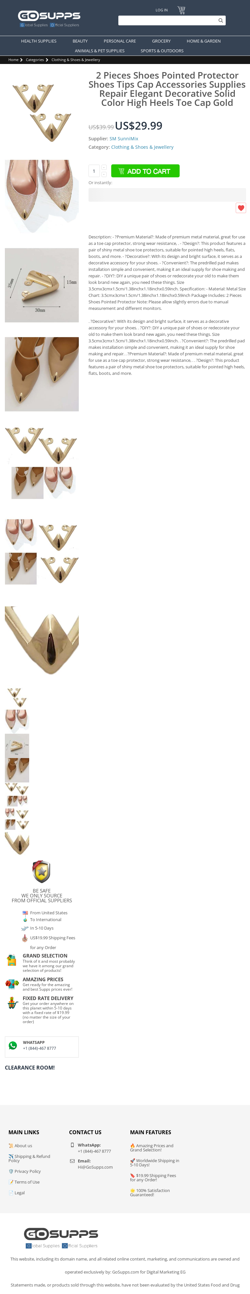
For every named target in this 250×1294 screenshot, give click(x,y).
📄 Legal (16, 1193)
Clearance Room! (30, 1067)
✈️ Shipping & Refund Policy (29, 1158)
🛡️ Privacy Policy (24, 1171)
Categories (35, 59)
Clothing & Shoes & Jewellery (76, 59)
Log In (162, 9)
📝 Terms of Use (24, 1182)
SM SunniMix (124, 138)
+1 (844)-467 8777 (39, 1048)
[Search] (170, 20)
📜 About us (20, 1145)
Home (13, 59)
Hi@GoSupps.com (95, 1167)
